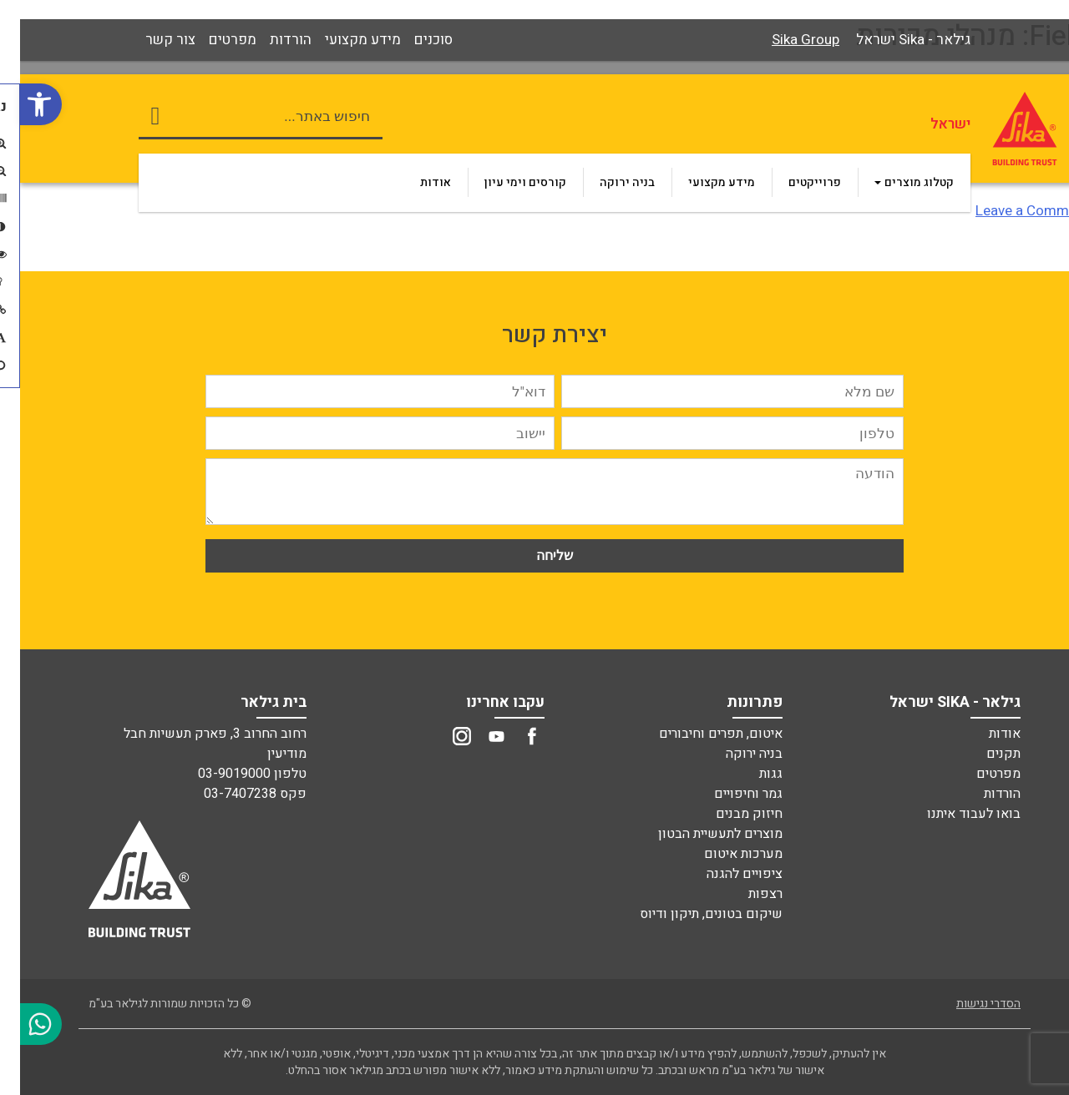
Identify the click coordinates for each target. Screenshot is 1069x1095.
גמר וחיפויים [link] (728, 794)
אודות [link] (985, 734)
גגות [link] (750, 774)
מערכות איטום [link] (723, 854)
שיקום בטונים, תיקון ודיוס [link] (691, 914)
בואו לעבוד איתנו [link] (954, 814)
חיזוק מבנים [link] (729, 814)
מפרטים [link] (978, 774)
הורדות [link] (982, 794)
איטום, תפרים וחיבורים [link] (700, 734)
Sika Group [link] (785, 39)
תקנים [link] (983, 754)
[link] (21, 104)
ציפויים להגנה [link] (724, 874)
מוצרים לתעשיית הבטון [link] (700, 834)
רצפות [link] (745, 894)
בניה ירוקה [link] (734, 754)
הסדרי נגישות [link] (968, 1003)
